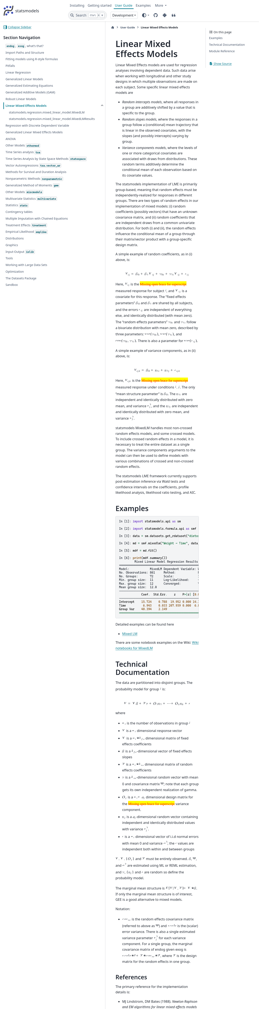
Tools (9, 298)
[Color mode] (145, 15)
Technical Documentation (227, 45)
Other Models (22, 165)
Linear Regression (18, 72)
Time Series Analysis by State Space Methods (30, 181)
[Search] (87, 15)
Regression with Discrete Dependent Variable (31, 138)
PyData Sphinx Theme (227, 999)
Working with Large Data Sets (26, 305)
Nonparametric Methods (22, 211)
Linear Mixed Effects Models (25, 106)
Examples (143, 5)
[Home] (72, 27)
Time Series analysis (23, 172)
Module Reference (222, 51)
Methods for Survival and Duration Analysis (29, 199)
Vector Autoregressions (33, 190)
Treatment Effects (26, 265)
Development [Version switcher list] (123, 15)
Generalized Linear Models (24, 79)
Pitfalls (10, 66)
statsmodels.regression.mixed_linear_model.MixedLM (35, 114)
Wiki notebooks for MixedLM (173, 520)
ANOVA (10, 159)
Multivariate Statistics (31, 233)
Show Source (220, 64)
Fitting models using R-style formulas (31, 59)
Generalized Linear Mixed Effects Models (28, 149)
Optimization (14, 311)
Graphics (11, 285)
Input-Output (20, 291)
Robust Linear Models (20, 99)
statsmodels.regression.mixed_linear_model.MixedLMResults (35, 126)
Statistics (16, 240)
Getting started (100, 5)
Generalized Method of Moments (32, 220)
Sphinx (31, 1003)
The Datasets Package (20, 318)
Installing (77, 5)
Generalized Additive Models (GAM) (30, 92)
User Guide (124, 5)
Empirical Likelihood (26, 271)
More (159, 5)
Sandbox (11, 325)
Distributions (14, 278)
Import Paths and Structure (24, 53)
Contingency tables (18, 246)
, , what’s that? (24, 46)
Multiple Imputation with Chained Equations (29, 255)
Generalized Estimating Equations (29, 86)
